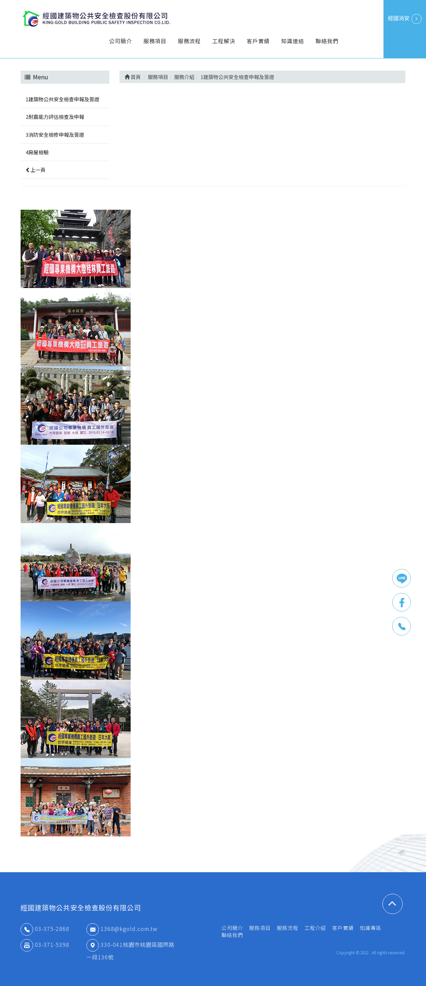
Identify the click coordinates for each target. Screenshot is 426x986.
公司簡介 (120, 41)
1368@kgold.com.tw (121, 929)
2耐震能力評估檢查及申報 (55, 116)
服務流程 (189, 41)
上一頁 (36, 169)
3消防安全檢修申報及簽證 (55, 134)
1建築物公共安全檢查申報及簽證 (62, 99)
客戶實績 (258, 41)
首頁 (133, 76)
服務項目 (154, 41)
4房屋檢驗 (37, 152)
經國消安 (405, 19)
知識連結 (292, 41)
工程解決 (223, 41)
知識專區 (370, 927)
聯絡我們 (327, 41)
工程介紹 (315, 927)
